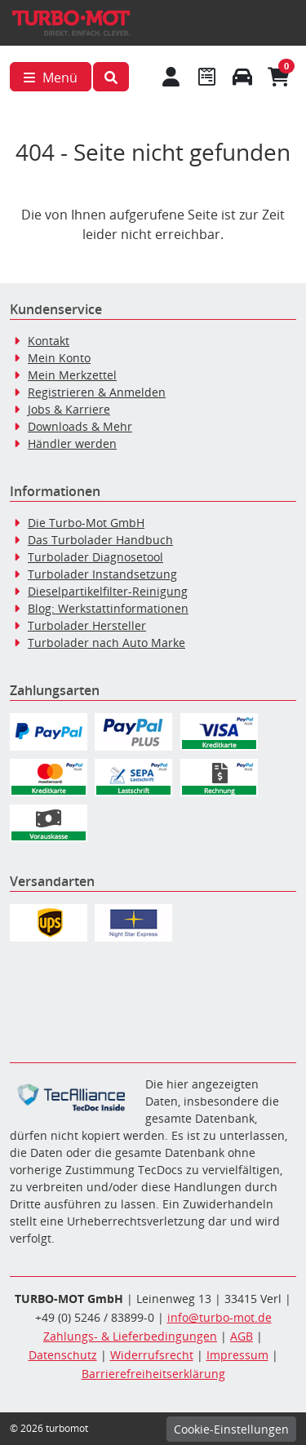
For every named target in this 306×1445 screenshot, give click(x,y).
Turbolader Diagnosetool (95, 557)
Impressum (237, 1355)
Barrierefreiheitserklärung (153, 1373)
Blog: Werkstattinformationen (108, 608)
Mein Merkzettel (72, 375)
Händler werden (72, 443)
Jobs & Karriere (69, 409)
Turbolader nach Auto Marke (106, 642)
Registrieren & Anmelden (97, 392)
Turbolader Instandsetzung (102, 574)
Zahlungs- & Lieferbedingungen (130, 1336)
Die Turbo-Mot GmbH (86, 522)
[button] (111, 76)
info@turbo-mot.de (219, 1317)
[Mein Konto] (171, 76)
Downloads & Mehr (80, 426)
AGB (241, 1336)
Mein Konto (59, 358)
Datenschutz (63, 1355)
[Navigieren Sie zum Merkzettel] (206, 76)
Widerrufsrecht (151, 1355)
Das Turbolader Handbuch (100, 539)
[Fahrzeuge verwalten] (242, 76)
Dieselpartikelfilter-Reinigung (108, 591)
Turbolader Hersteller (87, 625)
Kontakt (48, 340)
